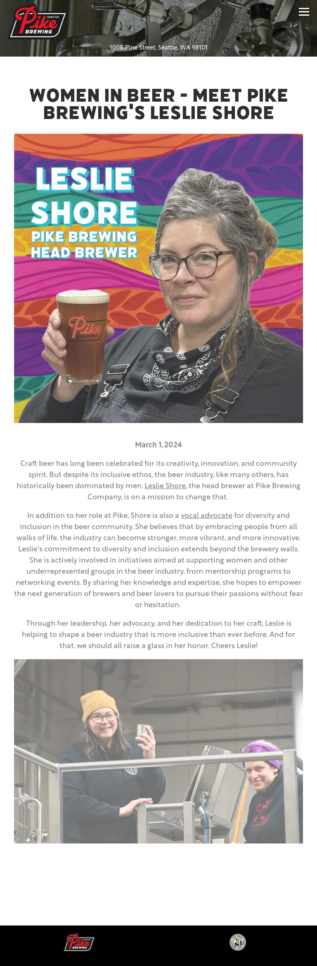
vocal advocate (206, 518)
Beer (158, 923)
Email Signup (158, 951)
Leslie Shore (165, 489)
